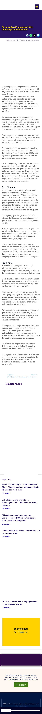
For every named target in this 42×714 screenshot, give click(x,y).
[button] (37, 6)
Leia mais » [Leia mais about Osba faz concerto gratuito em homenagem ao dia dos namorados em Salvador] (6, 509)
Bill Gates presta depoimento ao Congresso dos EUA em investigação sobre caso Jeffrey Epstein (19, 518)
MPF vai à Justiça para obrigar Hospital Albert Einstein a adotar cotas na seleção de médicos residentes (20, 487)
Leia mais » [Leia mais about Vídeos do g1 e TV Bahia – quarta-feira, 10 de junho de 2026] (6, 537)
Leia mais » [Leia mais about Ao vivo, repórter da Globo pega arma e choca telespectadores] (6, 608)
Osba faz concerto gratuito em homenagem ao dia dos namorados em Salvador (19, 502)
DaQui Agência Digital (21, 706)
